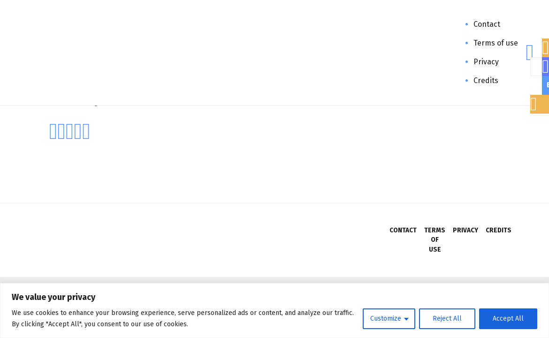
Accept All (508, 319)
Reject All (447, 319)
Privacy (486, 61)
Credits (485, 80)
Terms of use (495, 42)
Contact (486, 24)
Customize (385, 319)
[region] (274, 310)
